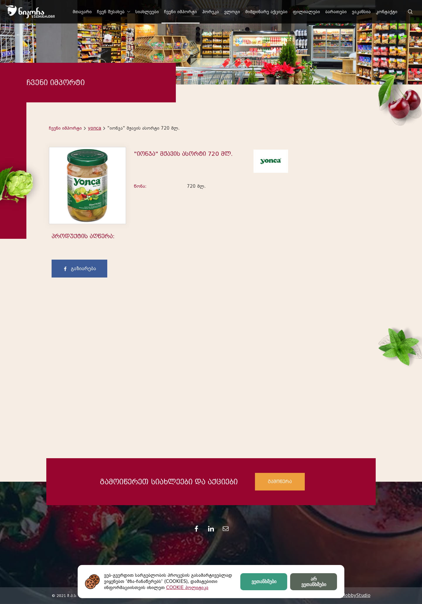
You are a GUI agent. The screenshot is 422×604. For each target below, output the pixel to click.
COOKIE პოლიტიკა (187, 587)
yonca (94, 128)
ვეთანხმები (263, 581)
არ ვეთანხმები (313, 581)
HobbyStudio (356, 595)
